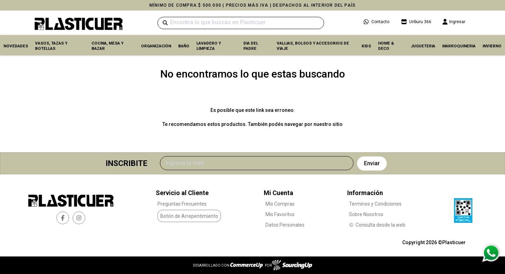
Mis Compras (280, 204)
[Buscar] (240, 23)
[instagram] (79, 218)
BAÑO (183, 46)
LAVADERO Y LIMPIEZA (208, 46)
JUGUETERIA (423, 46)
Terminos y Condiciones (375, 204)
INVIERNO (492, 46)
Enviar (372, 163)
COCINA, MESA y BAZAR (107, 46)
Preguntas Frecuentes (182, 204)
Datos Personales (284, 225)
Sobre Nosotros (366, 214)
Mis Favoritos (280, 214)
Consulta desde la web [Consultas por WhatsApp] (377, 225)
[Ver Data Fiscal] (463, 209)
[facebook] (62, 218)
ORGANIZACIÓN (156, 46)
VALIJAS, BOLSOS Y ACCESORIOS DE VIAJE (313, 46)
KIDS (366, 46)
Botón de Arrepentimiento (189, 216)
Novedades (16, 46)
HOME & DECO (386, 46)
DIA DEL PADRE (250, 46)
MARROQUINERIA (459, 46)
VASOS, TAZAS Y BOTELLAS (51, 46)
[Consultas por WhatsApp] (491, 252)
